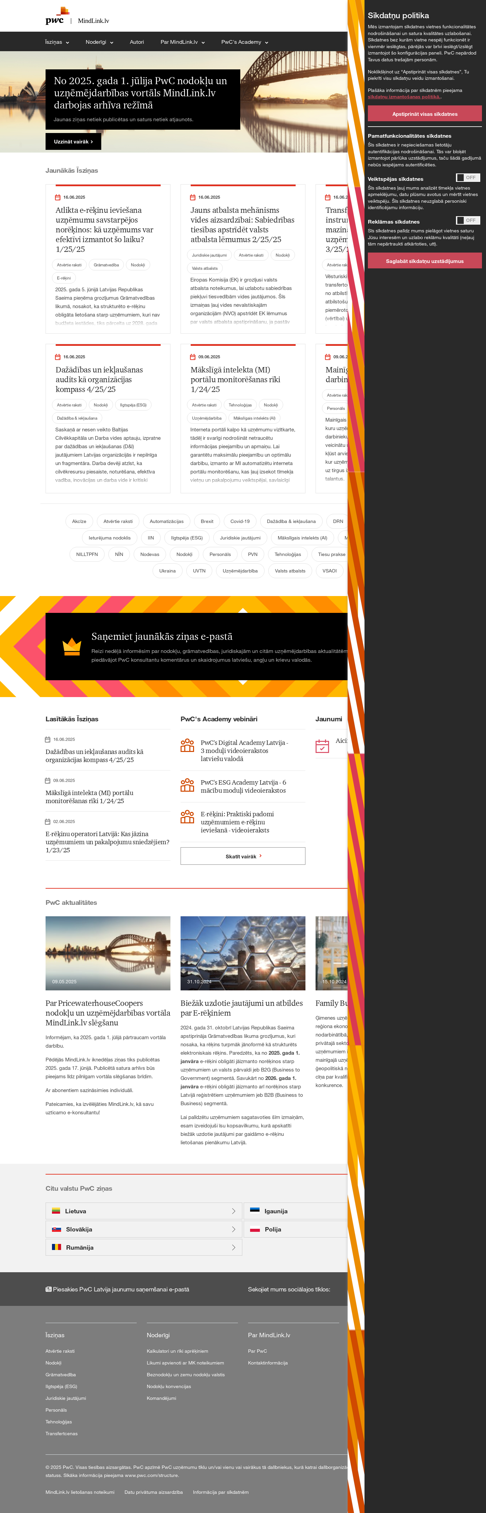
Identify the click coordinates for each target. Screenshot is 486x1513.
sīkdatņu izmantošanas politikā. (404, 96)
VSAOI (330, 570)
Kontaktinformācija (268, 1363)
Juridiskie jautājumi (209, 255)
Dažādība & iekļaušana (77, 418)
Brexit (207, 521)
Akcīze (79, 521)
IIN (151, 537)
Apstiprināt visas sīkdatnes (425, 114)
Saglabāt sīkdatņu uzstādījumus (425, 261)
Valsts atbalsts (205, 268)
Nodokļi (138, 264)
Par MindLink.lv (180, 41)
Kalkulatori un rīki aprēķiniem (177, 1351)
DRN (338, 521)
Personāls (336, 408)
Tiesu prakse (332, 554)
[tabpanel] (243, 102)
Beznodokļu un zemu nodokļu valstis (186, 1374)
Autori (137, 41)
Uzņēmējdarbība (206, 418)
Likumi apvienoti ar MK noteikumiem (185, 1363)
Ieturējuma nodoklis (110, 537)
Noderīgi (97, 41)
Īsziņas (54, 41)
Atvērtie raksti (69, 264)
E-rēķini (64, 278)
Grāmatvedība (106, 264)
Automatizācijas (167, 521)
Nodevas (149, 554)
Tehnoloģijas (240, 404)
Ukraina (167, 570)
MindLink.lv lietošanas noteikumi (81, 1492)
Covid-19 (240, 521)
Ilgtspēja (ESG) (133, 404)
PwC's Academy (242, 41)
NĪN (119, 554)
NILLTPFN (87, 554)
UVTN (199, 570)
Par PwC (257, 1351)
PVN (253, 554)
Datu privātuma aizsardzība (154, 1492)
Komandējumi (161, 1398)
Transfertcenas (62, 1433)
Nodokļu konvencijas (169, 1386)
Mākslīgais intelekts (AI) (254, 418)
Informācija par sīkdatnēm (221, 1492)
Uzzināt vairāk (71, 141)
